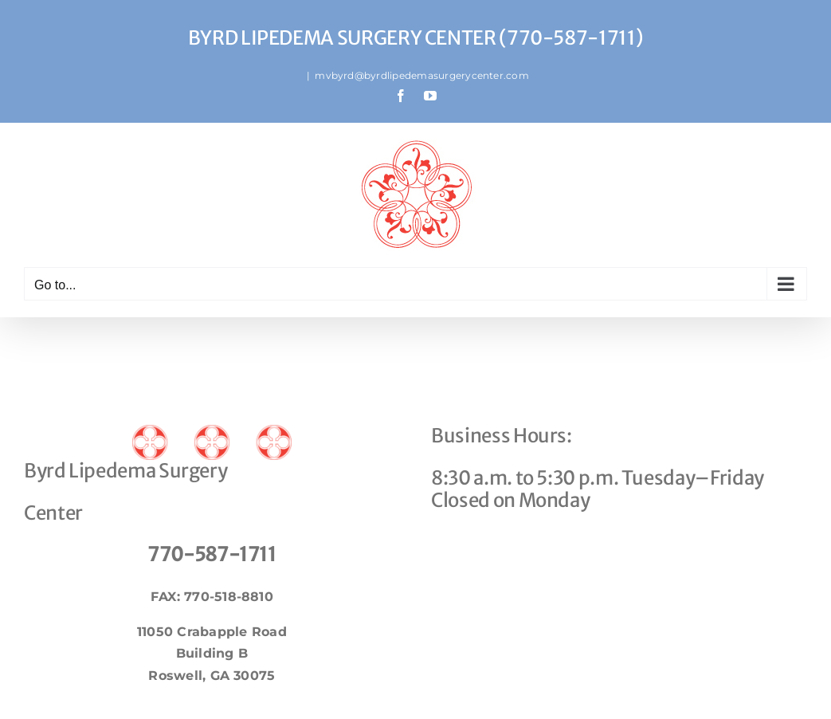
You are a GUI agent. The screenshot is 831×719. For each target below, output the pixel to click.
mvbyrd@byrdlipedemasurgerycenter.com (422, 75)
